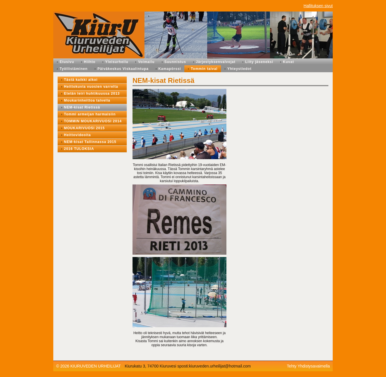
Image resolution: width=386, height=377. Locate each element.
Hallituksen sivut (318, 5)
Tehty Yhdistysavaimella (308, 366)
